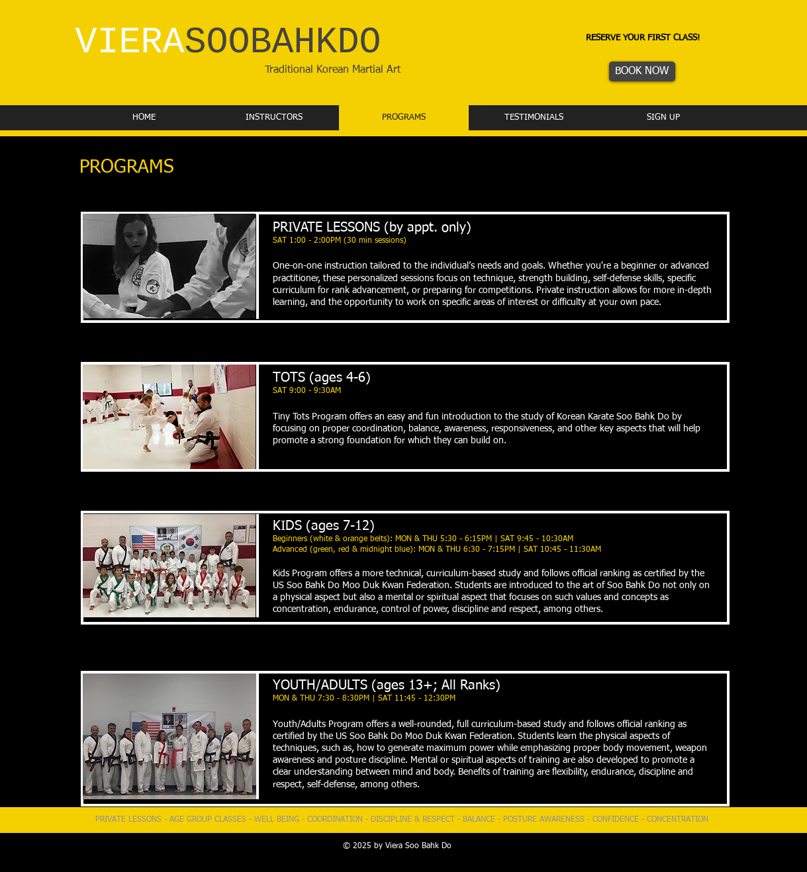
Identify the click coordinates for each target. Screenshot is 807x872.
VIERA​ (228, 43)
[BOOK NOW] (642, 71)
